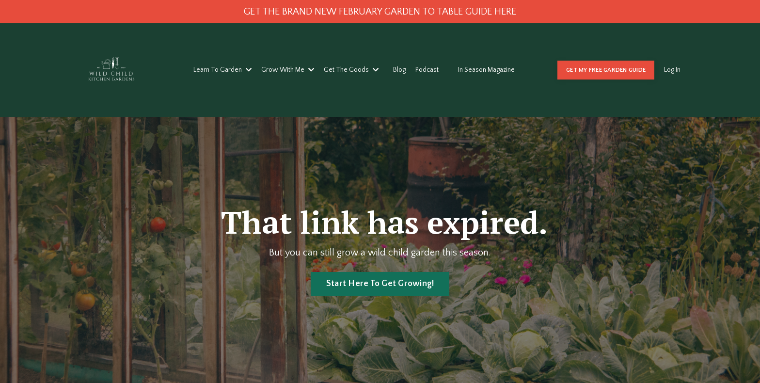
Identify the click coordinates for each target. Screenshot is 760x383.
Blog (399, 70)
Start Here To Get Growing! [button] (380, 283)
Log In (672, 70)
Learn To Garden (222, 70)
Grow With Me (287, 70)
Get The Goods (351, 70)
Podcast (427, 70)
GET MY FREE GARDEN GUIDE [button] (606, 69)
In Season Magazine (486, 70)
